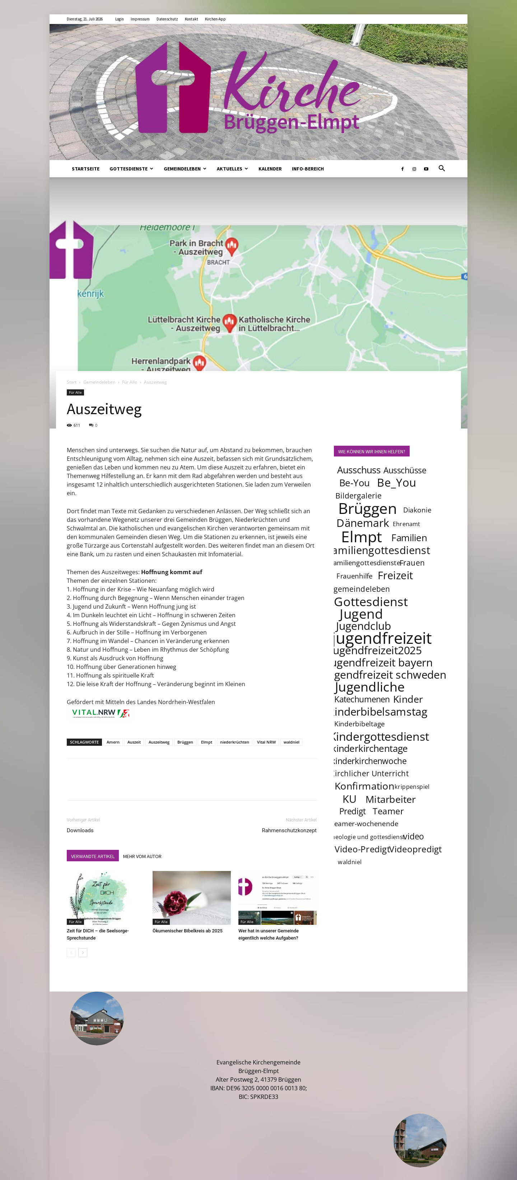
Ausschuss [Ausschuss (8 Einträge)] (359, 470)
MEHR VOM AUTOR (142, 856)
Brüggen (185, 742)
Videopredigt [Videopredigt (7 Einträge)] (416, 849)
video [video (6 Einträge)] (414, 836)
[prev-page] (71, 952)
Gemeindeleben (185, 168)
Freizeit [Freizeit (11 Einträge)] (395, 575)
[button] (441, 169)
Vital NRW (266, 742)
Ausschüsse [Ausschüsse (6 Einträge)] (404, 470)
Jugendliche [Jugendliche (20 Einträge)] (370, 686)
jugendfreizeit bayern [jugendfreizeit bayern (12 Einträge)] (380, 662)
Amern (113, 742)
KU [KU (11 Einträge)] (350, 798)
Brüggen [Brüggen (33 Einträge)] (367, 507)
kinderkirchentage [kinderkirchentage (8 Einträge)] (369, 748)
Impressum (140, 19)
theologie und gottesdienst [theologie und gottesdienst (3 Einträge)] (367, 836)
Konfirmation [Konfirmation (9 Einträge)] (365, 785)
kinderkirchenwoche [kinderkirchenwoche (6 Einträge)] (368, 760)
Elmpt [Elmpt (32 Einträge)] (361, 536)
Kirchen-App (215, 19)
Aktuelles (232, 168)
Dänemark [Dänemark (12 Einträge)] (362, 522)
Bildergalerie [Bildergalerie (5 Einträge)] (358, 495)
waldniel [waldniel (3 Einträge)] (350, 862)
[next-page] (82, 952)
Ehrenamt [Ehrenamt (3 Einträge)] (406, 524)
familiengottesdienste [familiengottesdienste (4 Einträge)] (366, 562)
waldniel (291, 742)
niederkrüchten (234, 742)
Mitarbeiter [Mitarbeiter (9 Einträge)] (391, 798)
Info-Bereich (308, 168)
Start (71, 382)
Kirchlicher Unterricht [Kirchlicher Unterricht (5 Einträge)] (369, 773)
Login (119, 19)
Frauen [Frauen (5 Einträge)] (412, 562)
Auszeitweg (159, 742)
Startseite (85, 168)
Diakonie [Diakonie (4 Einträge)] (417, 510)
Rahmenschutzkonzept (289, 830)
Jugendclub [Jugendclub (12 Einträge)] (363, 625)
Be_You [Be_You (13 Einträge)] (396, 482)
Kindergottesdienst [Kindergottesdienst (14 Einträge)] (379, 736)
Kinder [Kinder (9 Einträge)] (408, 698)
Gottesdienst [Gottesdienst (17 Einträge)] (371, 601)
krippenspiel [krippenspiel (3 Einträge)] (412, 786)
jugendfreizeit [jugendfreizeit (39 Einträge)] (382, 637)
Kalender (270, 168)
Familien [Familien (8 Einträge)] (409, 538)
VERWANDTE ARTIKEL (93, 856)
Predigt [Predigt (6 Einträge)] (352, 811)
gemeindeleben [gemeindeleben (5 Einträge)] (362, 589)
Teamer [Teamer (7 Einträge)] (388, 811)
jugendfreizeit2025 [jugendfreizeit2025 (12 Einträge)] (375, 649)
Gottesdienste (131, 168)
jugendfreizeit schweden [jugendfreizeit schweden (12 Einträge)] (385, 674)
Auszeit (134, 742)
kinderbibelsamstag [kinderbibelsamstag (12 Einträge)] (378, 711)
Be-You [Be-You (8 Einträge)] (354, 483)
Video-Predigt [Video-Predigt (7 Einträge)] (362, 849)
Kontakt (191, 19)
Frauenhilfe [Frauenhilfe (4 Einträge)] (354, 576)
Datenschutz (167, 19)
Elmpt (206, 742)
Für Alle (129, 382)
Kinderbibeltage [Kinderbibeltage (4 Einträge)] (359, 724)
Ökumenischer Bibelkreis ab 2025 (188, 930)
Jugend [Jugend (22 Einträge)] (361, 613)
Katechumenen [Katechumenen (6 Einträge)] (362, 699)
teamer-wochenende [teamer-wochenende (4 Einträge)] (364, 823)
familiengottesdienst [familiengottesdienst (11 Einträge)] (379, 550)
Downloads (80, 830)
